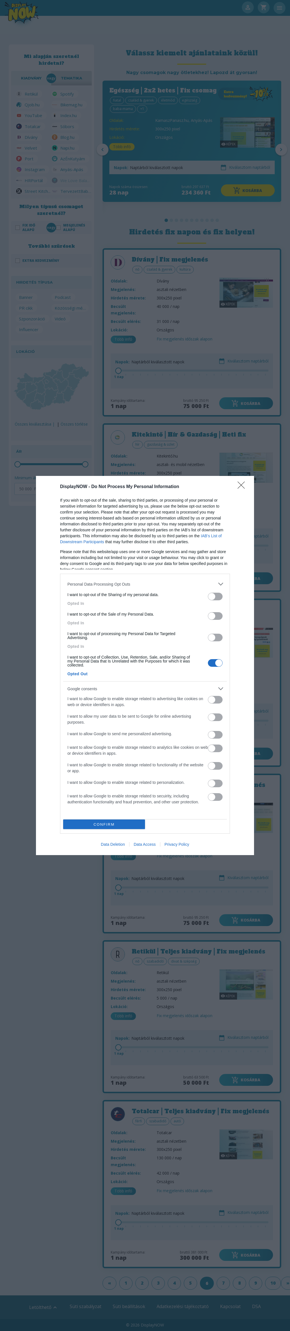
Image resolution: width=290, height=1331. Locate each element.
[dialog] (145, 665)
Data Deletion (113, 844)
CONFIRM (104, 824)
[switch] (215, 596)
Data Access (145, 844)
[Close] (243, 487)
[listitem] (145, 584)
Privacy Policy (177, 844)
